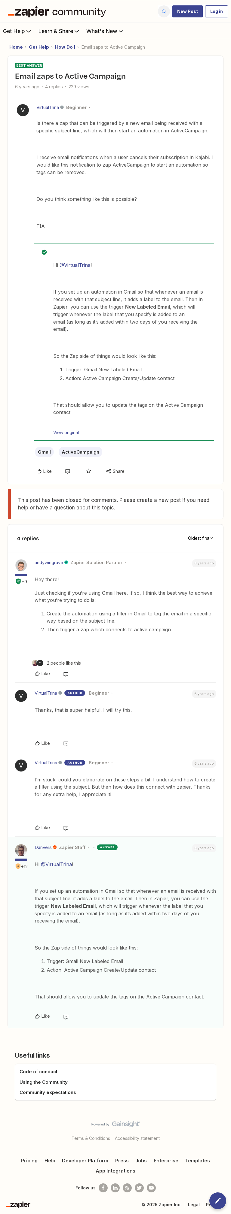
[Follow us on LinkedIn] (115, 1187)
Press (122, 1161)
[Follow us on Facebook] (103, 1187)
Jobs (141, 1161)
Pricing (29, 1161)
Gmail (44, 452)
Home (16, 47)
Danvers (43, 847)
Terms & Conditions (91, 1138)
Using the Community (44, 1082)
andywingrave (49, 562)
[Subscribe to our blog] (127, 1187)
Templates (197, 1161)
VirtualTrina (47, 107)
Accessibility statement (137, 1138)
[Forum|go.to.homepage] (58, 11)
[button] (187, 11)
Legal (194, 1204)
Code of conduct (38, 1071)
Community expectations (48, 1092)
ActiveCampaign (80, 452)
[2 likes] (56, 663)
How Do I (65, 47)
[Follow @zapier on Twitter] (139, 1187)
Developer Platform (85, 1161)
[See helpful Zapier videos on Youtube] (151, 1187)
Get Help (17, 31)
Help (50, 1161)
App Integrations (115, 1171)
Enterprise (166, 1161)
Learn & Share (59, 31)
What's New (105, 31)
